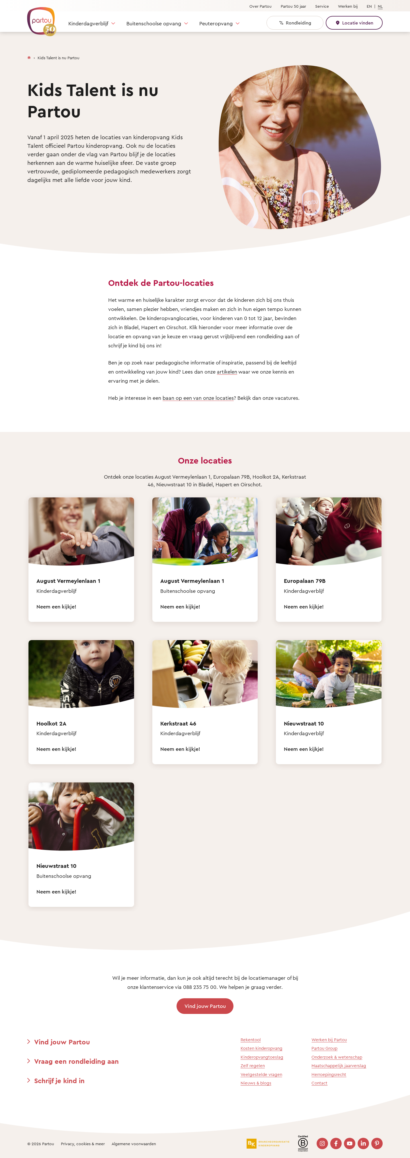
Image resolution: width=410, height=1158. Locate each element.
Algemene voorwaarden (134, 1143)
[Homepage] (29, 56)
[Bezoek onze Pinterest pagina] (377, 1143)
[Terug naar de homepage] (39, 18)
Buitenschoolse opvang (153, 23)
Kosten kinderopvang (261, 1048)
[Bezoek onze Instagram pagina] (322, 1143)
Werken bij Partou (329, 1039)
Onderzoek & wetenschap (336, 1057)
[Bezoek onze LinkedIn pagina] (363, 1143)
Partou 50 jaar (293, 6)
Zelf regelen (253, 1065)
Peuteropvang (216, 23)
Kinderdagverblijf (88, 23)
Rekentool (251, 1039)
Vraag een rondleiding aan (76, 1061)
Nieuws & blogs (256, 1083)
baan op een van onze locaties (198, 398)
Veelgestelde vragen (261, 1074)
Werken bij (348, 6)
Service (322, 6)
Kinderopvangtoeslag (262, 1057)
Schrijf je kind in (59, 1080)
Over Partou (260, 6)
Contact (319, 1083)
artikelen (227, 371)
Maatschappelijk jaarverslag (338, 1065)
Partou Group (324, 1048)
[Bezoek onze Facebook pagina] (336, 1143)
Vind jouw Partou (205, 1006)
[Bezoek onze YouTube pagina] (349, 1143)
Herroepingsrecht (328, 1074)
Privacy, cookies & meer (83, 1143)
